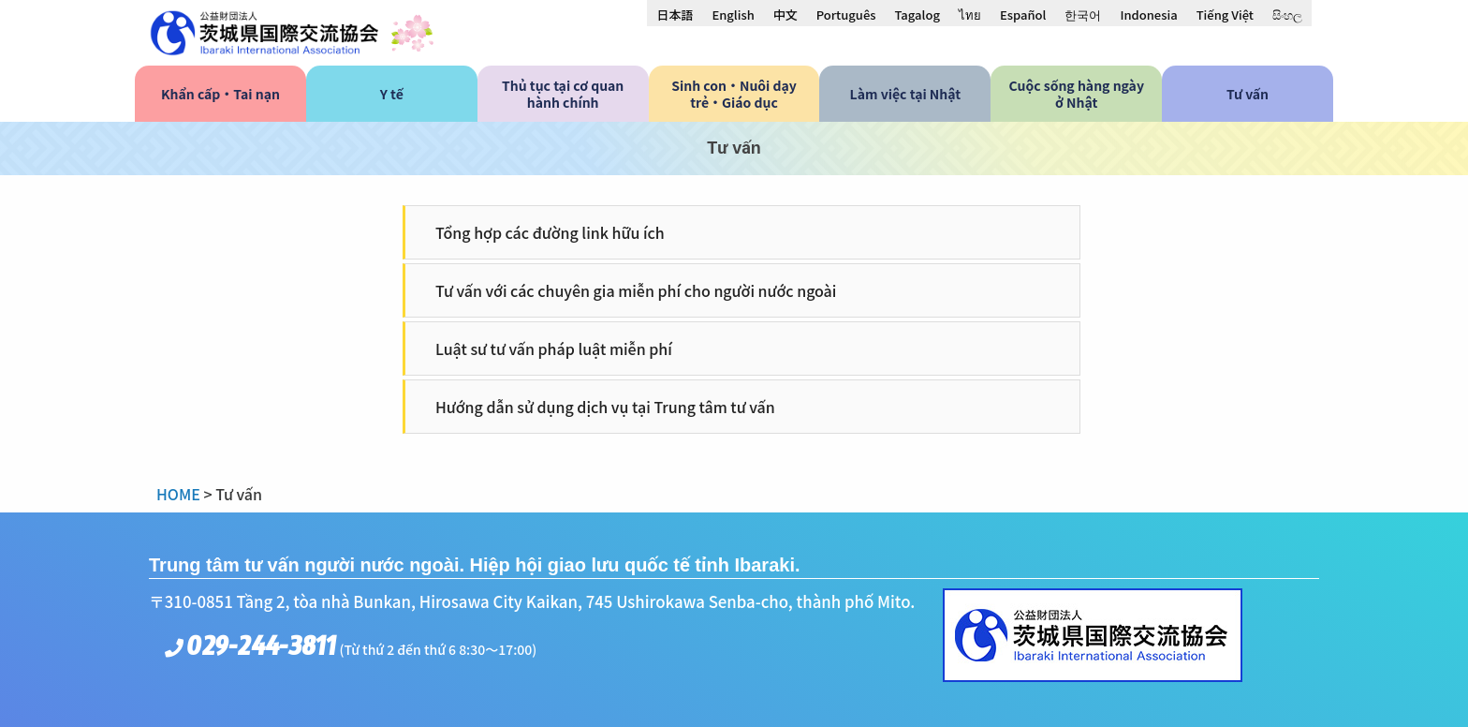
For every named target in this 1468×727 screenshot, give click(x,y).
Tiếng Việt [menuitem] (1225, 14)
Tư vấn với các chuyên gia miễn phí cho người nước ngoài (635, 290)
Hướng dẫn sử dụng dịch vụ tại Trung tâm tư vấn (605, 406)
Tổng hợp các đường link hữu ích (550, 232)
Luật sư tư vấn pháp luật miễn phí (553, 348)
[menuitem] (674, 14)
